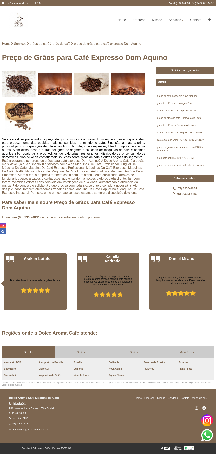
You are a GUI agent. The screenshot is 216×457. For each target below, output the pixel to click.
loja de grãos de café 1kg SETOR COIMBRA (180, 133)
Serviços (175, 20)
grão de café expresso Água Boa (174, 103)
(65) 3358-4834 (179, 3)
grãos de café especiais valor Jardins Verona (180, 167)
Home (121, 20)
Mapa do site (199, 397)
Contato (195, 20)
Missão (157, 20)
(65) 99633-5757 (203, 3)
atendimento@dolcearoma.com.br (28, 429)
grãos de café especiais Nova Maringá (177, 96)
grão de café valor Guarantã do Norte (176, 126)
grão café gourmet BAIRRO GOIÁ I (175, 160)
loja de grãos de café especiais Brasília (177, 111)
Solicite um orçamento (185, 70)
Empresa (139, 20)
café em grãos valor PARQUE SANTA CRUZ (180, 141)
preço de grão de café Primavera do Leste (179, 118)
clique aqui (52, 217)
